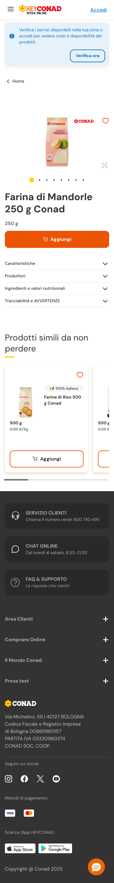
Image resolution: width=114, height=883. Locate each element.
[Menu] (10, 9)
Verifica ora (87, 56)
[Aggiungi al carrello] (57, 239)
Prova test (17, 681)
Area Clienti (19, 619)
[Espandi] (103, 165)
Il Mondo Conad (23, 660)
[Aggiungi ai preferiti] (105, 121)
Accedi (98, 10)
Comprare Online (25, 639)
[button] (31, 180)
